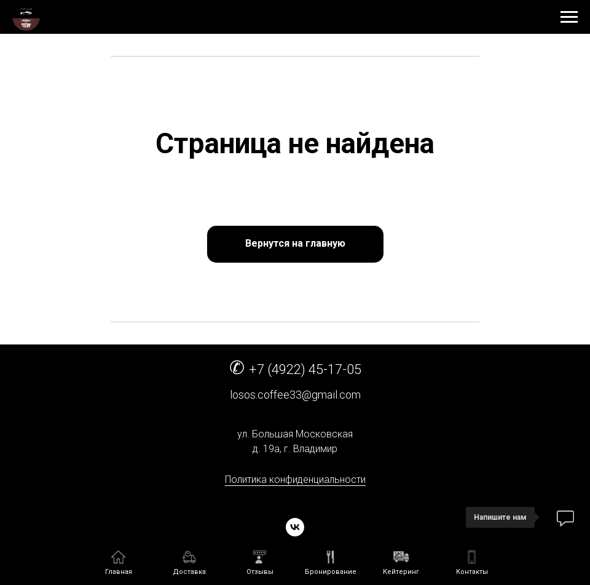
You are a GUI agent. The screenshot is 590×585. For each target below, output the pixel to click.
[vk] (295, 527)
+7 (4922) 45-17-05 (305, 369)
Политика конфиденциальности (295, 479)
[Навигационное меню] (569, 17)
